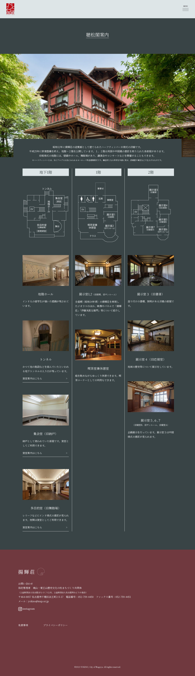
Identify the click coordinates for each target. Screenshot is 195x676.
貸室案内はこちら (32, 378)
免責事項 (23, 625)
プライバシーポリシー (55, 625)
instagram (26, 609)
